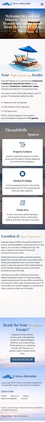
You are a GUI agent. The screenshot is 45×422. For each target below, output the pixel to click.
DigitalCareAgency (10, 410)
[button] (42, 4)
